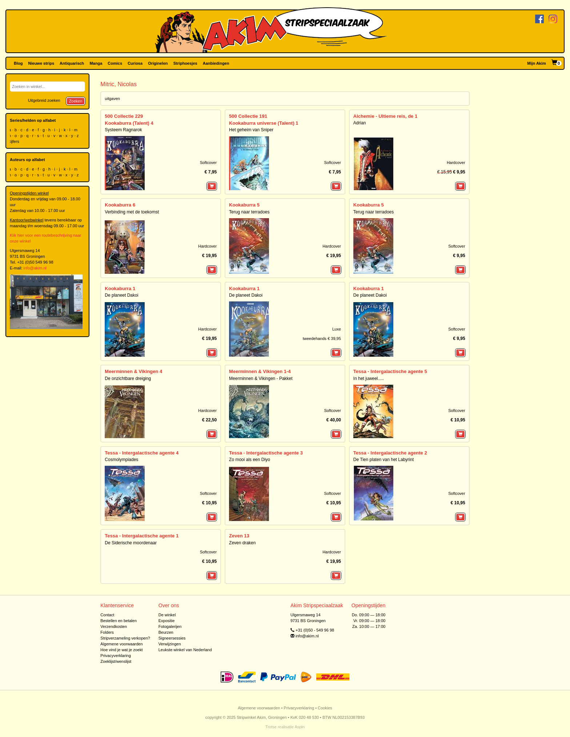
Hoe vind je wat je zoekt (121, 650)
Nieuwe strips (41, 63)
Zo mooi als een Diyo (249, 459)
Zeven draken (242, 542)
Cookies (325, 708)
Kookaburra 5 (244, 205)
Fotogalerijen (170, 626)
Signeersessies (172, 638)
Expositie (166, 620)
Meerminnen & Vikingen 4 (133, 371)
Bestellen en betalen (118, 620)
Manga (95, 63)
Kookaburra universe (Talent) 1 (263, 123)
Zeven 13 (239, 535)
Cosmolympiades (121, 459)
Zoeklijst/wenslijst (115, 661)
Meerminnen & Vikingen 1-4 (260, 371)
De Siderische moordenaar (131, 542)
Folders (107, 632)
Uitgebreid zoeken (44, 100)
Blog (18, 63)
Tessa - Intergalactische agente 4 (141, 453)
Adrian (359, 122)
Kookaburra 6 (120, 205)
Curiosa (135, 63)
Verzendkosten (113, 626)
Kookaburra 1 (120, 288)
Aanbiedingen (216, 63)
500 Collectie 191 (248, 116)
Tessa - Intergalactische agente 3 (266, 453)
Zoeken (76, 101)
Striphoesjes (185, 63)
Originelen (158, 63)
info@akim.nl (35, 268)
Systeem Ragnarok (123, 129)
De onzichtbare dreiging (128, 378)
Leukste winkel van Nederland (185, 650)
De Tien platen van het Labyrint (383, 459)
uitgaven (112, 98)
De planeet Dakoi (121, 295)
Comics (115, 63)
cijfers (14, 141)
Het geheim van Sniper (251, 129)
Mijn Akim (536, 63)
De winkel (167, 615)
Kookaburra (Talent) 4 (129, 123)
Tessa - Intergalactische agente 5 (390, 371)
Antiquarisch (72, 63)
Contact (107, 615)
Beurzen (165, 632)
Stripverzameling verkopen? (125, 638)
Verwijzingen (169, 644)
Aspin (299, 727)
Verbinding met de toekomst (132, 212)
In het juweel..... (368, 378)
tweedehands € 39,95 (322, 338)
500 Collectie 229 (124, 116)
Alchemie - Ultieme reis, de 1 (385, 116)
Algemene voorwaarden (121, 644)
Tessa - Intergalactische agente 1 (141, 535)
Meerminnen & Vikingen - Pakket (261, 378)
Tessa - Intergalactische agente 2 (390, 453)
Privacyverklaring (115, 655)
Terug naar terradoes (249, 212)
